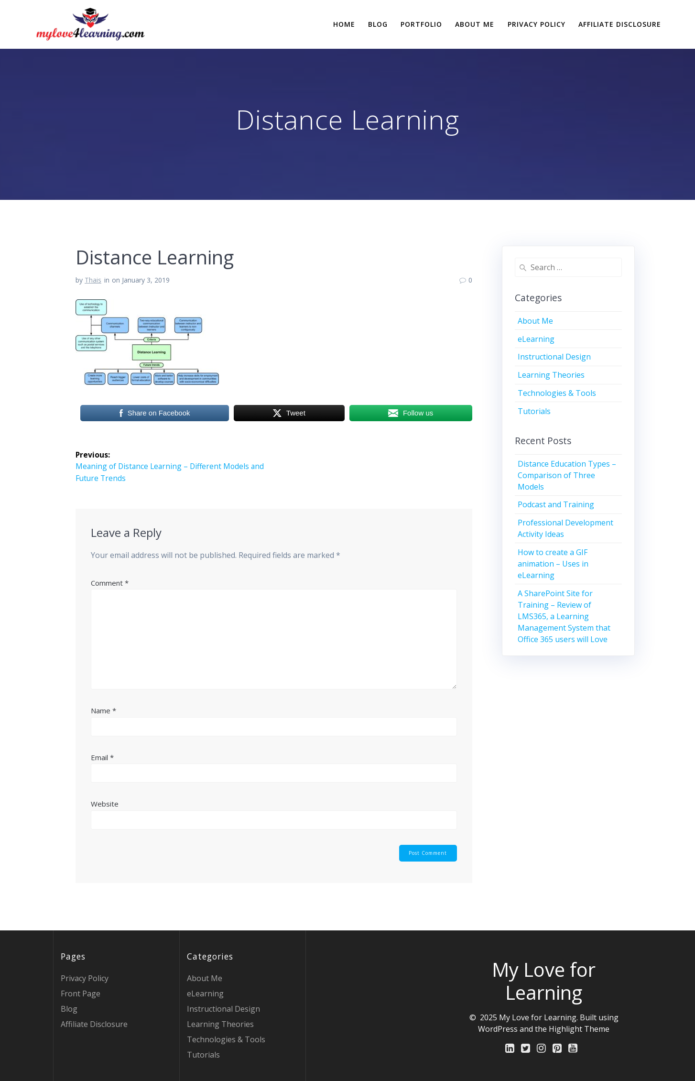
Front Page (80, 993)
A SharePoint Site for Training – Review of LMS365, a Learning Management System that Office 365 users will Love (564, 616)
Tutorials (534, 411)
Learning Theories (551, 375)
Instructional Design (554, 356)
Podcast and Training (556, 504)
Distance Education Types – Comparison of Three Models (567, 475)
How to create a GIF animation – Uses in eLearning (553, 563)
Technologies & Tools (557, 393)
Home (344, 24)
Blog (378, 24)
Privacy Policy (536, 24)
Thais (93, 279)
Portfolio (421, 24)
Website (105, 803)
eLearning (536, 339)
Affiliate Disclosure (619, 24)
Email (102, 757)
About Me (474, 24)
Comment (110, 583)
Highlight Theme (579, 1029)
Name (103, 710)
